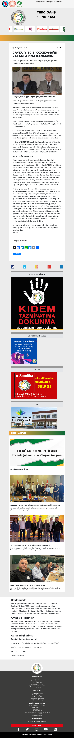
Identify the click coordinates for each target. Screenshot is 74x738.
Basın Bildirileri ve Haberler (37, 706)
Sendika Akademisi (37, 693)
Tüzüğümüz (37, 687)
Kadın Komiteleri (37, 696)
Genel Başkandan (37, 707)
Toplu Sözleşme (37, 695)
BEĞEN (17, 254)
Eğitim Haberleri (37, 710)
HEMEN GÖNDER (37, 725)
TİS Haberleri (37, 709)
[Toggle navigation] (15, 38)
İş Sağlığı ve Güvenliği (37, 700)
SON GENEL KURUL (37, 684)
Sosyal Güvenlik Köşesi (37, 698)
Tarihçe (37, 679)
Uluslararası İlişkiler (37, 714)
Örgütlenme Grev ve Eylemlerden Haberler (37, 712)
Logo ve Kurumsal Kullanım (37, 686)
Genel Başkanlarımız (37, 681)
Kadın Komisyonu (37, 715)
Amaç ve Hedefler (37, 682)
